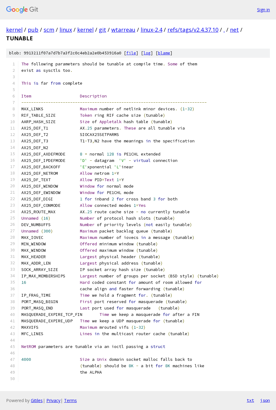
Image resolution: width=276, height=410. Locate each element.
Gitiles (37, 400)
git (102, 29)
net (234, 29)
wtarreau (123, 29)
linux (65, 29)
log (147, 53)
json (265, 400)
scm (49, 29)
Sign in (263, 10)
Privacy (53, 400)
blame (164, 53)
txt (250, 400)
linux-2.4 (151, 29)
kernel (14, 29)
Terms (70, 400)
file (131, 53)
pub (33, 29)
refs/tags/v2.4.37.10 (192, 29)
